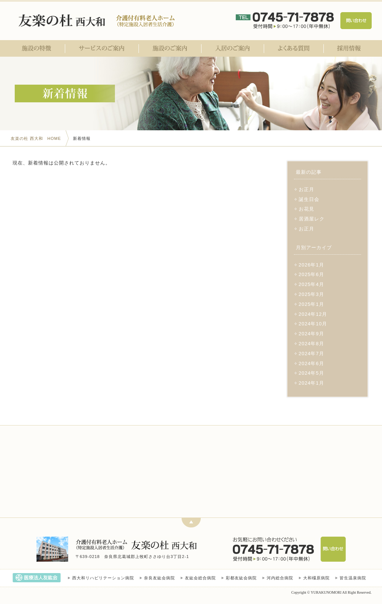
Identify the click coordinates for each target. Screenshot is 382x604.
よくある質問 (294, 48)
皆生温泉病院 (353, 578)
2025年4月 (311, 284)
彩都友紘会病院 (241, 578)
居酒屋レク (312, 219)
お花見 (306, 209)
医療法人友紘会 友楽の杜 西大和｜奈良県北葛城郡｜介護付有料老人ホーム (63, 21)
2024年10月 (313, 323)
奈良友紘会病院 (159, 578)
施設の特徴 (38, 48)
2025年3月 (311, 294)
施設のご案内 (170, 48)
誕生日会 (309, 199)
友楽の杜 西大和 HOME (36, 138)
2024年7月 (311, 353)
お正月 (306, 189)
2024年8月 (311, 343)
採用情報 (348, 48)
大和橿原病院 (316, 578)
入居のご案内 (232, 48)
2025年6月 (311, 274)
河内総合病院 (280, 578)
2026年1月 (311, 265)
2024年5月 (311, 373)
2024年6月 (311, 363)
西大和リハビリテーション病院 (103, 578)
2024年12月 (313, 314)
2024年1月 (311, 383)
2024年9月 (311, 333)
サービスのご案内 (102, 48)
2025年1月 (311, 304)
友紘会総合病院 (200, 578)
